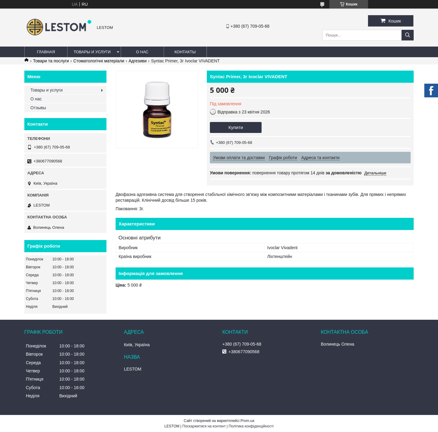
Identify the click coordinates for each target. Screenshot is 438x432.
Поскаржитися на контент (204, 426)
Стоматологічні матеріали (98, 60)
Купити (235, 127)
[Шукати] (407, 35)
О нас (142, 52)
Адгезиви (138, 60)
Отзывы (38, 107)
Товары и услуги (92, 52)
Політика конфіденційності (251, 426)
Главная (46, 52)
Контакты (185, 52)
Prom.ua (247, 421)
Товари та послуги (51, 60)
